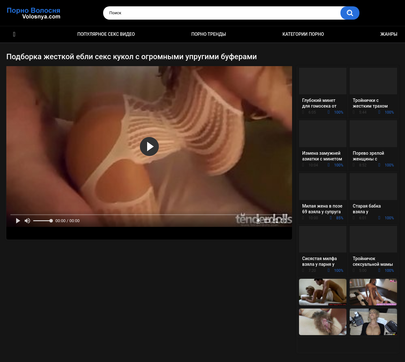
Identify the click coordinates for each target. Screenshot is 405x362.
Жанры (388, 34)
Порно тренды (208, 34)
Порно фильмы (14, 34)
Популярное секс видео (106, 34)
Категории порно (303, 34)
